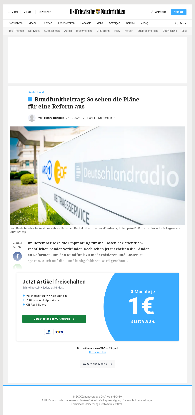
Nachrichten (16, 23)
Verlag (144, 23)
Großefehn (103, 31)
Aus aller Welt (52, 31)
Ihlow (117, 31)
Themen (47, 23)
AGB (44, 400)
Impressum (71, 400)
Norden (129, 31)
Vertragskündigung (110, 400)
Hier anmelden (97, 352)
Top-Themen (16, 31)
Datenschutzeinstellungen (138, 400)
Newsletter (45, 11)
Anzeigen (114, 23)
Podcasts (86, 23)
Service (130, 23)
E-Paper (28, 11)
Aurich (68, 31)
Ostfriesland (170, 31)
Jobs (100, 23)
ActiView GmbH (115, 404)
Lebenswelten (66, 23)
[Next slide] (182, 31)
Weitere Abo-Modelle (97, 364)
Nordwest (34, 31)
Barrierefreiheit (88, 400)
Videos (32, 23)
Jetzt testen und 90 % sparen (54, 319)
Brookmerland (84, 31)
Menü (12, 12)
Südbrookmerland (148, 31)
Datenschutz (56, 400)
